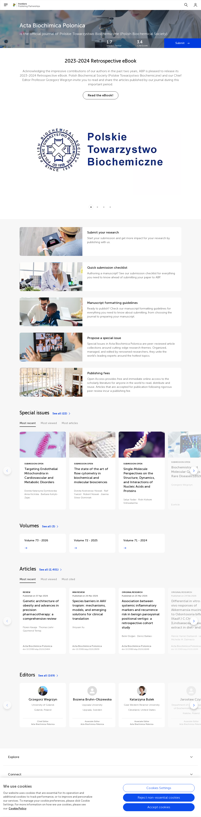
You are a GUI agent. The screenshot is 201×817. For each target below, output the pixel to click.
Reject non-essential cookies (159, 802)
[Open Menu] (5, 5)
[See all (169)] (48, 676)
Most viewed (49, 423)
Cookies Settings (158, 792)
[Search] (186, 5)
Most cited (68, 579)
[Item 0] (91, 207)
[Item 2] (103, 207)
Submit (180, 43)
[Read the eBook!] (100, 95)
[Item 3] (110, 207)
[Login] (195, 5)
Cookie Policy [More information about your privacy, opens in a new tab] (17, 812)
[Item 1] (97, 207)
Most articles (70, 423)
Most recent (28, 423)
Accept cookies (158, 811)
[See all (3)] (50, 527)
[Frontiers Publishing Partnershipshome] (26, 5)
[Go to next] (194, 471)
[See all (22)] (61, 414)
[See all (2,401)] (50, 570)
